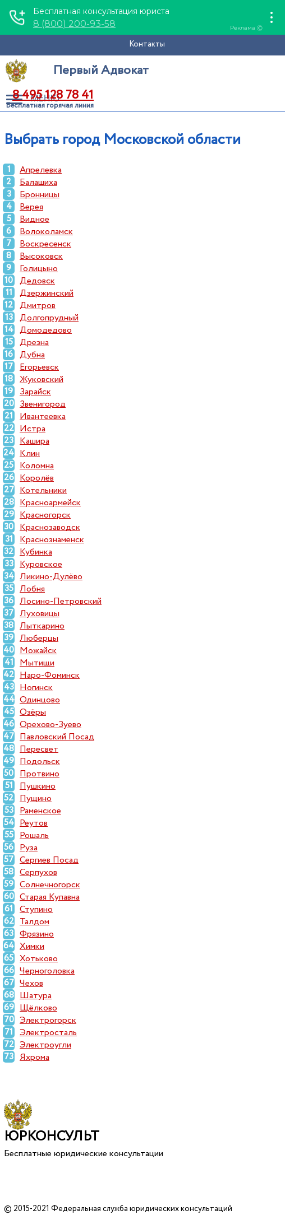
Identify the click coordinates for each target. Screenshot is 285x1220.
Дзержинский (46, 293)
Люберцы (39, 638)
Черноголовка (47, 971)
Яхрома (34, 1057)
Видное (34, 219)
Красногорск (45, 515)
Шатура (36, 995)
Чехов (31, 983)
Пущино (36, 798)
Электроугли (45, 1045)
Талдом (34, 921)
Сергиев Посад (49, 860)
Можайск (38, 650)
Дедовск (37, 280)
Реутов (34, 823)
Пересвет (39, 749)
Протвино (39, 773)
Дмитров (38, 305)
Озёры (33, 712)
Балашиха (38, 182)
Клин (30, 453)
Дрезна (34, 342)
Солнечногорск (50, 884)
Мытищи (37, 662)
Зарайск (35, 391)
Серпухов (38, 872)
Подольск (40, 761)
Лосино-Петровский (61, 601)
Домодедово (46, 330)
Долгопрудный (49, 317)
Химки (32, 946)
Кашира (34, 441)
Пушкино (38, 786)
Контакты (147, 44)
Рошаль (34, 835)
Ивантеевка (43, 416)
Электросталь (48, 1032)
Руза (29, 847)
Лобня (32, 589)
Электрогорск (48, 1020)
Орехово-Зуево (50, 724)
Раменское (40, 810)
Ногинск (36, 687)
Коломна (37, 465)
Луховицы (39, 613)
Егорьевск (39, 367)
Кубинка (36, 552)
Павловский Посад (57, 736)
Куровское (41, 564)
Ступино (36, 909)
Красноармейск (50, 502)
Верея (31, 207)
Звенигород (43, 404)
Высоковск (41, 256)
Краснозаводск (50, 527)
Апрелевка (41, 170)
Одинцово (40, 699)
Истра (32, 428)
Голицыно (39, 268)
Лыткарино (42, 626)
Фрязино (37, 934)
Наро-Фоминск (50, 675)
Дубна (32, 354)
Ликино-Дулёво (51, 576)
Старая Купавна (50, 897)
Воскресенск (45, 244)
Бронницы (39, 194)
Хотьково (39, 958)
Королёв (37, 478)
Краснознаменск (52, 539)
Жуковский (41, 379)
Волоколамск (46, 231)
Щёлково (38, 1008)
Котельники (43, 490)
